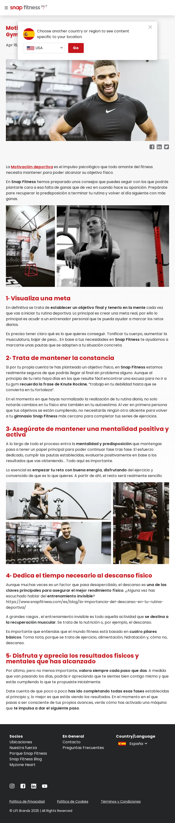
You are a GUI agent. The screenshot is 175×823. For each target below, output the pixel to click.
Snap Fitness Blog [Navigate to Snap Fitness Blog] (25, 759)
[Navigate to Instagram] (12, 787)
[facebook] (151, 147)
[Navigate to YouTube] (44, 787)
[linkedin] (159, 147)
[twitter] (166, 147)
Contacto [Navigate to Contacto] (72, 742)
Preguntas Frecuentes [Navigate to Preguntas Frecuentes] (83, 747)
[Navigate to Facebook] (23, 787)
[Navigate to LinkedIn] (33, 787)
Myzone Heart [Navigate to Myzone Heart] (22, 764)
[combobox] (43, 48)
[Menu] (6, 7)
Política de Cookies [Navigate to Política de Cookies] (72, 801)
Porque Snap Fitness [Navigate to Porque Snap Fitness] (28, 753)
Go (76, 48)
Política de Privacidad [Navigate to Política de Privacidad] (27, 801)
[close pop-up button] (150, 27)
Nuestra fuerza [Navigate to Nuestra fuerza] (23, 747)
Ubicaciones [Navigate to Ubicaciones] (20, 742)
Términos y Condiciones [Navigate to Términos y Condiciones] (121, 801)
